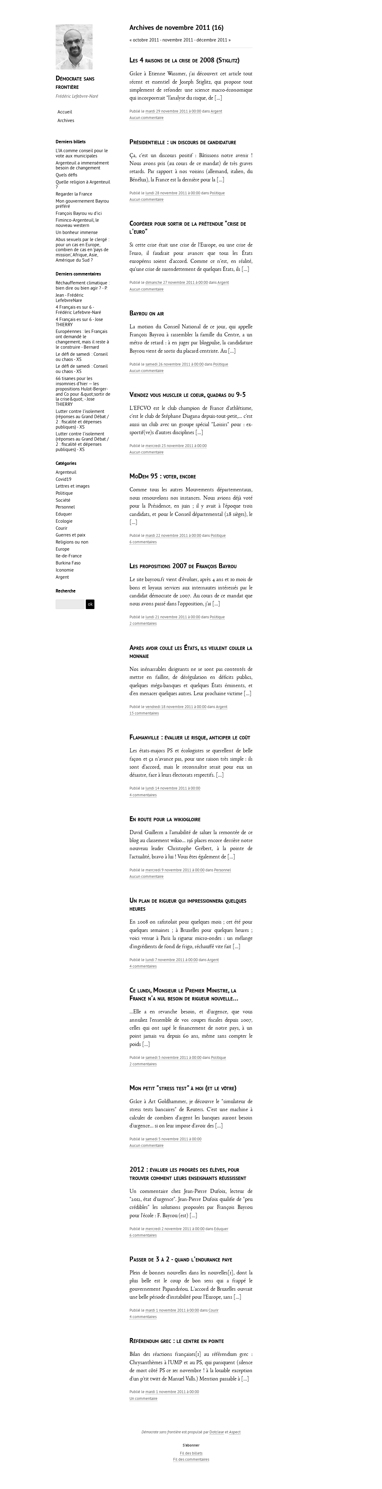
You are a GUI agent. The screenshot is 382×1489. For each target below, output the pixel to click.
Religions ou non (72, 542)
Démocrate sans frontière (75, 83)
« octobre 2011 (144, 40)
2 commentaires (143, 623)
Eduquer (221, 1228)
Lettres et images (73, 486)
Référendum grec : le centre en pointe (176, 1341)
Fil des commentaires (191, 1459)
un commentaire (143, 1398)
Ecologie (64, 521)
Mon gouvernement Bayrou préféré (82, 203)
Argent (216, 111)
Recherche (66, 591)
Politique (217, 192)
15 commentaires (144, 713)
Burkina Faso (68, 563)
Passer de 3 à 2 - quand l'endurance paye (180, 1260)
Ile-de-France (69, 556)
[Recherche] (70, 604)
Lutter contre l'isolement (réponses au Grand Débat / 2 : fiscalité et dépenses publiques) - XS (82, 419)
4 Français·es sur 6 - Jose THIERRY (79, 321)
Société (63, 500)
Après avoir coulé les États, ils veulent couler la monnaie (190, 652)
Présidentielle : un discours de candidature (182, 142)
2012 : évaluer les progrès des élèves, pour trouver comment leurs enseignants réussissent (187, 1174)
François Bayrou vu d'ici (79, 213)
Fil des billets (191, 1453)
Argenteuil (66, 472)
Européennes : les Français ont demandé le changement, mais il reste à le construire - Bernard (82, 339)
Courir (213, 1310)
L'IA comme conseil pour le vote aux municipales (82, 153)
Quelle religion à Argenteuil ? (83, 184)
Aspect (235, 1431)
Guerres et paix (71, 535)
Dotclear (216, 1431)
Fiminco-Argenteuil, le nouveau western (77, 222)
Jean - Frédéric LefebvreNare (70, 297)
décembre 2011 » (214, 40)
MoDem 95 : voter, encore (162, 477)
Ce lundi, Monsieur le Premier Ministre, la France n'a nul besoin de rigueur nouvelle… (183, 995)
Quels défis (66, 175)
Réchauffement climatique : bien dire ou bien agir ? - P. (82, 285)
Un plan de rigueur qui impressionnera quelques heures (187, 905)
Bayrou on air (146, 314)
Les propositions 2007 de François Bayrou (183, 566)
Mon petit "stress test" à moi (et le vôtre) (183, 1088)
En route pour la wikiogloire (165, 819)
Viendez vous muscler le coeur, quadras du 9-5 (187, 395)
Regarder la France (74, 194)
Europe (63, 549)
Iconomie (65, 570)
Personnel (222, 869)
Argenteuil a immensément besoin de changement (82, 165)
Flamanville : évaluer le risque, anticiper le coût (189, 738)
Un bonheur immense (77, 232)
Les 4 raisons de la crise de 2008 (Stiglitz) (184, 61)
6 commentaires (143, 541)
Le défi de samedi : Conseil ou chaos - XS (82, 356)
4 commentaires (143, 794)
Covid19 (63, 479)
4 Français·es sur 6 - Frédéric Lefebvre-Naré (78, 309)
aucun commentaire (146, 117)
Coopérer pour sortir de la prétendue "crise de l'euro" (187, 228)
